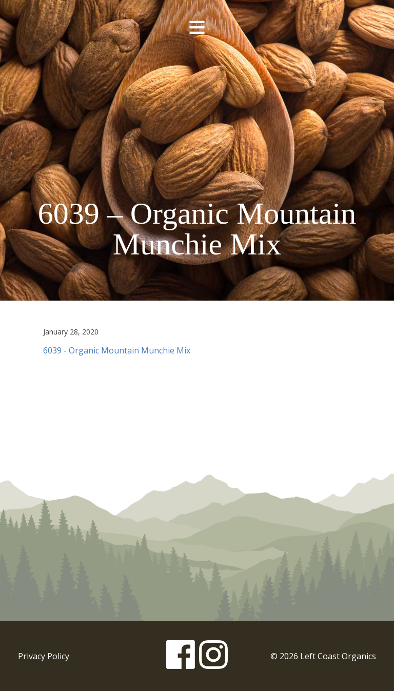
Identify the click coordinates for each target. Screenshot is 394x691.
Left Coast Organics (197, 109)
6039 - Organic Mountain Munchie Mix (116, 350)
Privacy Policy (43, 656)
